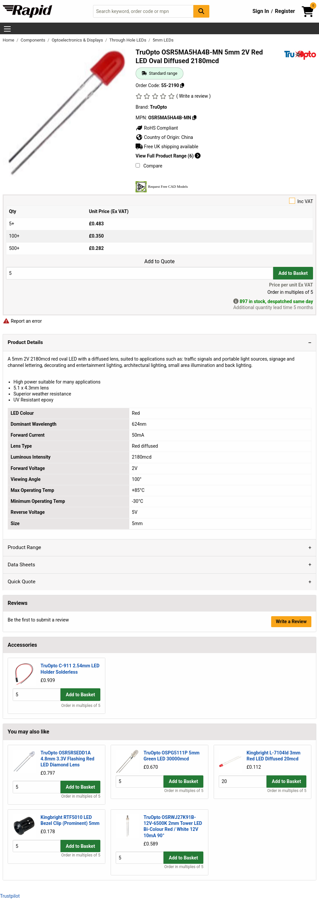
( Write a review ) (193, 96)
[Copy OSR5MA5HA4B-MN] (194, 117)
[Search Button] (201, 11)
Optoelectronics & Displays (78, 40)
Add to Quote (159, 261)
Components (33, 40)
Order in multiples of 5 (80, 705)
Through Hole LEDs (128, 40)
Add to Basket (293, 273)
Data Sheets (21, 565)
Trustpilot (10, 896)
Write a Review (291, 621)
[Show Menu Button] (7, 29)
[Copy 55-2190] (182, 85)
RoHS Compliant (157, 128)
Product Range (24, 547)
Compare (149, 166)
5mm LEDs (163, 40)
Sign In (261, 11)
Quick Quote (22, 582)
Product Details (25, 342)
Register (285, 11)
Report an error (22, 321)
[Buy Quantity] (139, 273)
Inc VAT (159, 201)
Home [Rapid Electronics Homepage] (9, 40)
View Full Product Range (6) (168, 156)
